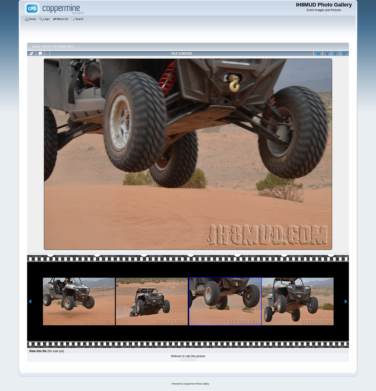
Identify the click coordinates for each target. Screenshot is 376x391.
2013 (46, 46)
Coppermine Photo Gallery (196, 384)
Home (36, 46)
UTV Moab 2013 (63, 46)
